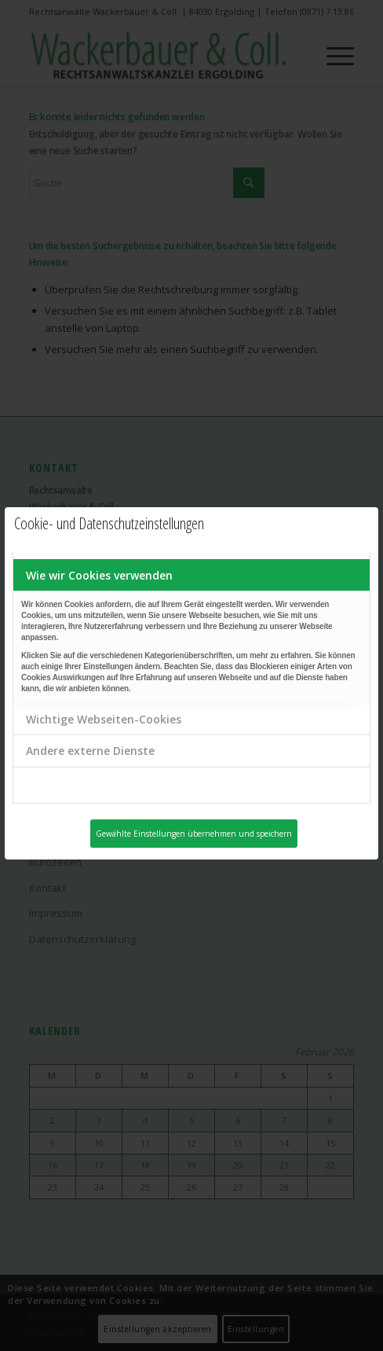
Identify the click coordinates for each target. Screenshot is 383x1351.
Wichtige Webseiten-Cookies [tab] (103, 719)
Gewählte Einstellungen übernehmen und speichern (194, 833)
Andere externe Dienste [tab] (90, 750)
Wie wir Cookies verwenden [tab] (99, 575)
